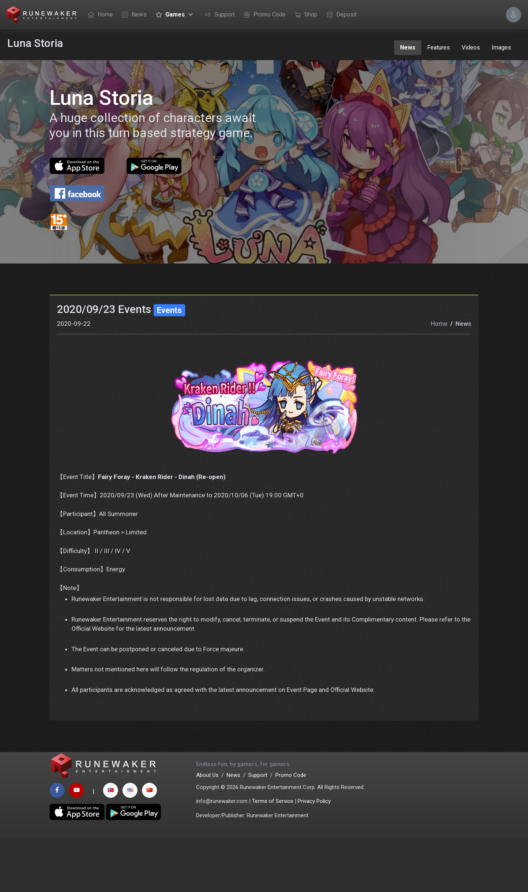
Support (218, 15)
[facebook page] (57, 844)
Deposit (340, 15)
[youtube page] (76, 844)
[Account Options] (513, 14)
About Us (207, 829)
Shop (304, 15)
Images (501, 47)
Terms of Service (272, 855)
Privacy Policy (314, 855)
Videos (471, 47)
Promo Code (263, 15)
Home (98, 15)
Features (438, 47)
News (132, 15)
